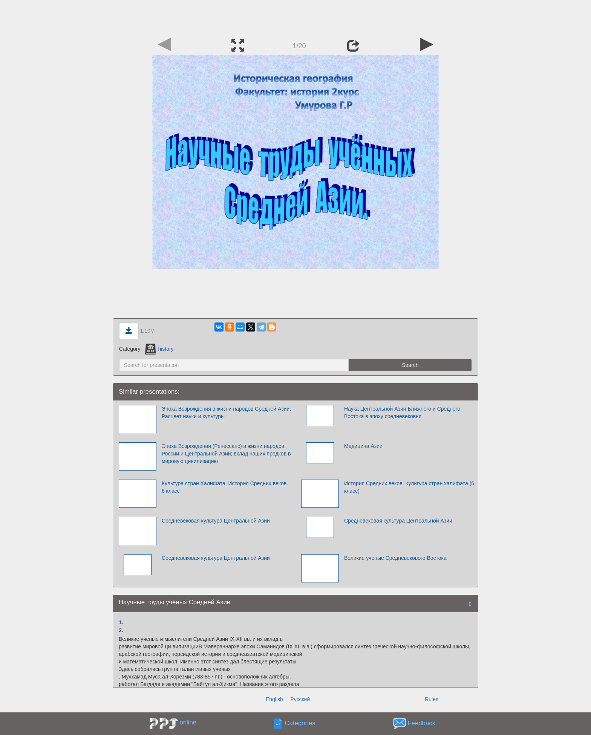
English (274, 699)
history (159, 349)
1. (121, 622)
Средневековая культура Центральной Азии (216, 521)
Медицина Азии (363, 446)
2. (121, 630)
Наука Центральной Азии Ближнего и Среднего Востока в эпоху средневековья (402, 412)
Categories (300, 723)
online (187, 722)
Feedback (421, 723)
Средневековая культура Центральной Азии (216, 558)
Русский (300, 699)
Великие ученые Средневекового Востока (395, 558)
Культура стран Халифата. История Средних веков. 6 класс (225, 487)
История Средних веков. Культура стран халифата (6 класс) (409, 487)
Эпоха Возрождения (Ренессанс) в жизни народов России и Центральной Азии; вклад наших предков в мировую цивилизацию (226, 453)
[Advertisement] (295, 17)
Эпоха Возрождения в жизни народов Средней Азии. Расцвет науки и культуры (226, 412)
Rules (431, 699)
